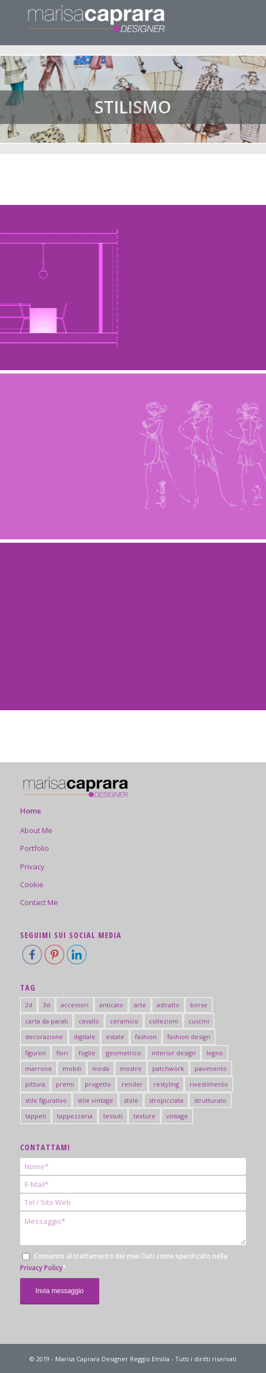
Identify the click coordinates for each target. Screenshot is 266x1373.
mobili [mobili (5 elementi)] (71, 1068)
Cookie (31, 884)
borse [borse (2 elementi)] (198, 1005)
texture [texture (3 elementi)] (144, 1116)
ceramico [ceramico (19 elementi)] (124, 1021)
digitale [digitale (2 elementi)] (84, 1036)
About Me (36, 830)
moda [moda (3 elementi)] (100, 1068)
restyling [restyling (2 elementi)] (166, 1084)
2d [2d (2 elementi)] (28, 1005)
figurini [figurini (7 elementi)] (35, 1053)
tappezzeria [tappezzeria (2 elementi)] (75, 1116)
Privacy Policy (41, 1267)
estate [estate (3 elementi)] (115, 1036)
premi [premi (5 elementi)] (65, 1084)
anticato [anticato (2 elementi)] (111, 1005)
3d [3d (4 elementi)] (46, 1005)
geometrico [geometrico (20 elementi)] (123, 1053)
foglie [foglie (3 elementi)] (87, 1053)
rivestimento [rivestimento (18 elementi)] (209, 1084)
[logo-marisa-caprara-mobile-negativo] (110, 22)
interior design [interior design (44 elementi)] (174, 1053)
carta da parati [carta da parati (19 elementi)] (46, 1021)
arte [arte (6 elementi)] (140, 1005)
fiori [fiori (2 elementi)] (62, 1053)
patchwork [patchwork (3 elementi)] (168, 1068)
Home (30, 811)
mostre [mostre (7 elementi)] (131, 1068)
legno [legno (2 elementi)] (214, 1053)
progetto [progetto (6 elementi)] (98, 1084)
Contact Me (39, 902)
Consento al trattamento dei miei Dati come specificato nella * (124, 1261)
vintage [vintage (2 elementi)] (177, 1116)
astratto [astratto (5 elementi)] (168, 1005)
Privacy (32, 867)
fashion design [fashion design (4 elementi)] (188, 1036)
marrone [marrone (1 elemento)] (38, 1068)
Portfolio (34, 848)
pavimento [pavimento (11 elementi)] (211, 1068)
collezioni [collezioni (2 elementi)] (163, 1021)
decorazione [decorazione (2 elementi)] (44, 1036)
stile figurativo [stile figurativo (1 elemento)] (46, 1100)
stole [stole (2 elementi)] (131, 1100)
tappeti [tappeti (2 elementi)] (35, 1116)
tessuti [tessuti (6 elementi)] (113, 1116)
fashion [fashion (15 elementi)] (146, 1036)
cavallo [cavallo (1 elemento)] (89, 1021)
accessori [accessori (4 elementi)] (75, 1005)
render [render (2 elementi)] (132, 1084)
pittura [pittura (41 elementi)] (35, 1084)
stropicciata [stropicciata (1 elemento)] (166, 1100)
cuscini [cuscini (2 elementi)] (198, 1021)
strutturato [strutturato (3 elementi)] (210, 1100)
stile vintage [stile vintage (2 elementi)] (95, 1100)
